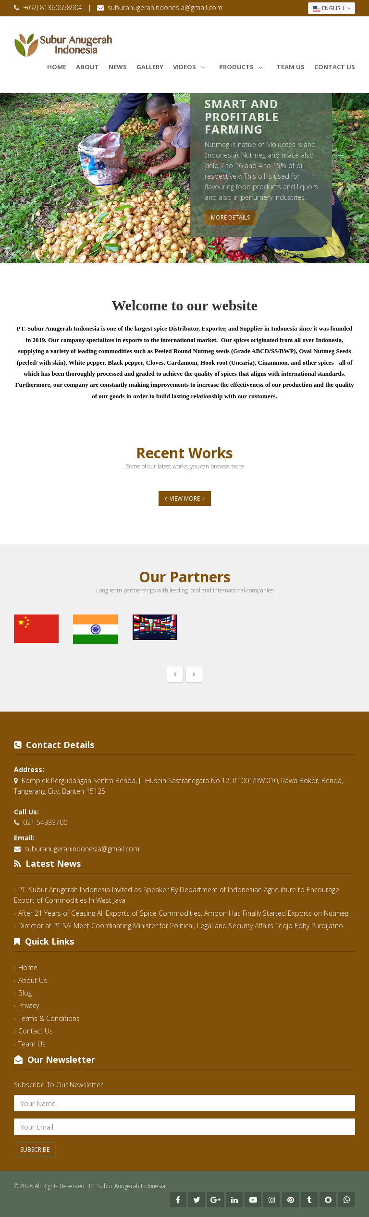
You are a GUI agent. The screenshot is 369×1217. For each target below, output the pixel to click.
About (87, 66)
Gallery (149, 66)
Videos (191, 65)
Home (56, 66)
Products (243, 65)
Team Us (291, 66)
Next (362, 179)
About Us (32, 980)
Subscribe (34, 1149)
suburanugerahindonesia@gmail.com (165, 7)
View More (185, 498)
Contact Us (334, 66)
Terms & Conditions (49, 1018)
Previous (7, 179)
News (118, 66)
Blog (25, 992)
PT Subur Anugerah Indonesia (127, 1186)
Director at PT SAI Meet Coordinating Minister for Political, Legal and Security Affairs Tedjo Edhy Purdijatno (180, 925)
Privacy (28, 1005)
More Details (230, 217)
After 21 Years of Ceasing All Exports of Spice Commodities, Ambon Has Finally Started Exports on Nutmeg (183, 913)
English (331, 8)
